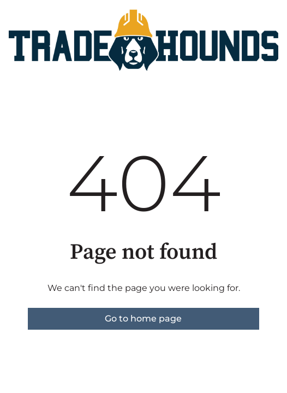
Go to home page (143, 318)
